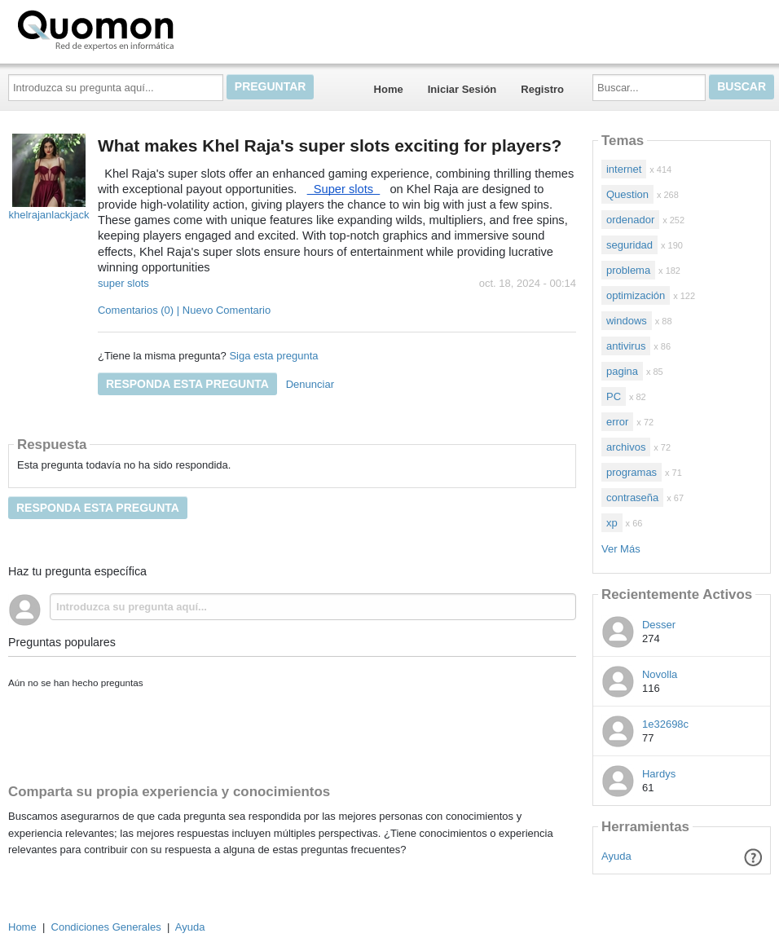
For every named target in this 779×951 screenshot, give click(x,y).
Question (627, 194)
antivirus (625, 346)
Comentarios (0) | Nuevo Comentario (184, 310)
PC (613, 396)
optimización (635, 295)
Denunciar (310, 384)
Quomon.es (147, 28)
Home (388, 89)
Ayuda (616, 856)
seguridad (629, 245)
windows (626, 321)
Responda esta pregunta (187, 383)
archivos (625, 447)
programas (631, 472)
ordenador (630, 220)
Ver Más (620, 549)
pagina (622, 371)
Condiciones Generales (106, 927)
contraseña (632, 497)
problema (628, 270)
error (617, 422)
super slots (123, 283)
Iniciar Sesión (462, 89)
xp (612, 523)
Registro (542, 89)
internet (623, 169)
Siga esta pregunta (273, 356)
